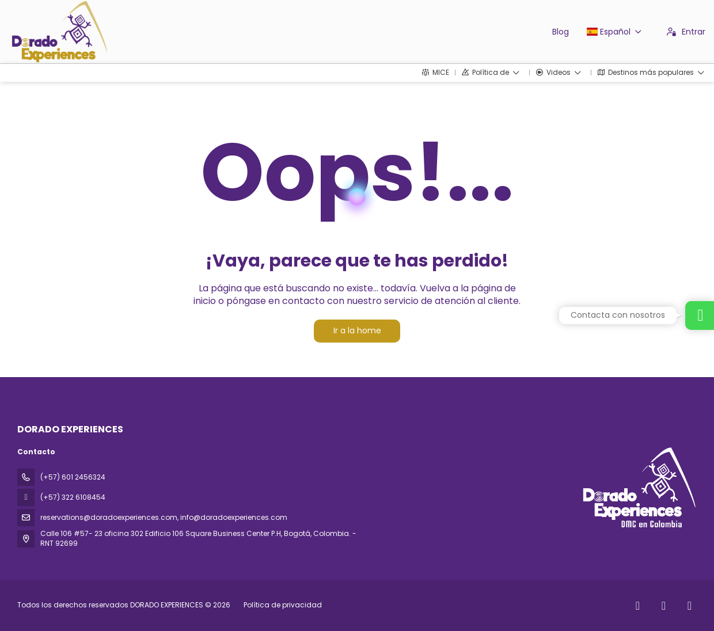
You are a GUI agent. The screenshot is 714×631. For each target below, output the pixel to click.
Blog (560, 31)
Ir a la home (357, 330)
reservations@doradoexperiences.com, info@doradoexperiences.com (163, 517)
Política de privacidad (283, 605)
